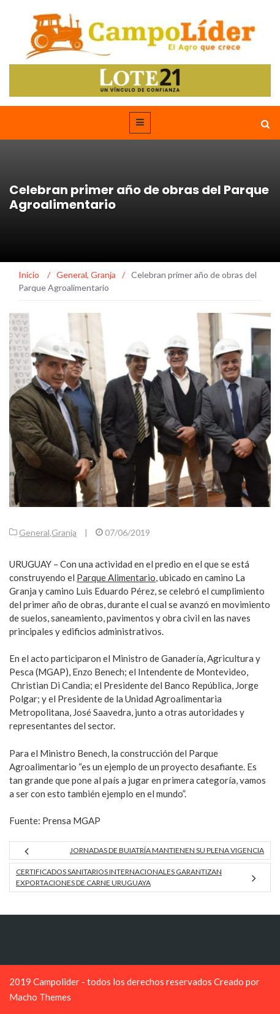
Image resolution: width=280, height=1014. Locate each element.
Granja (64, 532)
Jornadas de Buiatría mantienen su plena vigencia (167, 850)
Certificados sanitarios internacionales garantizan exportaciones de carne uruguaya (119, 877)
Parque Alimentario (116, 577)
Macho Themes (40, 996)
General (34, 532)
